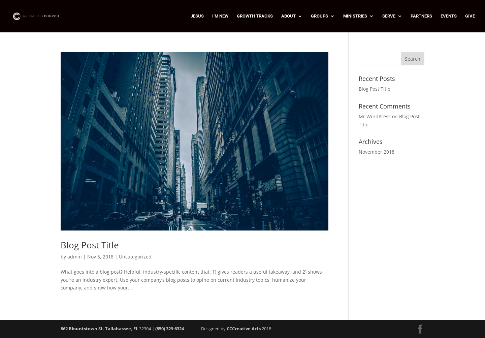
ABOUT (288, 16)
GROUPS (319, 16)
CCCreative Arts (244, 329)
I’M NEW (220, 16)
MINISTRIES (355, 16)
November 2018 (376, 152)
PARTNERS (421, 16)
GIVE (470, 16)
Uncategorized (135, 256)
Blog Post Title (90, 245)
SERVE (388, 16)
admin (74, 256)
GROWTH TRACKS (255, 16)
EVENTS (449, 16)
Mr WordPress (375, 116)
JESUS (197, 16)
